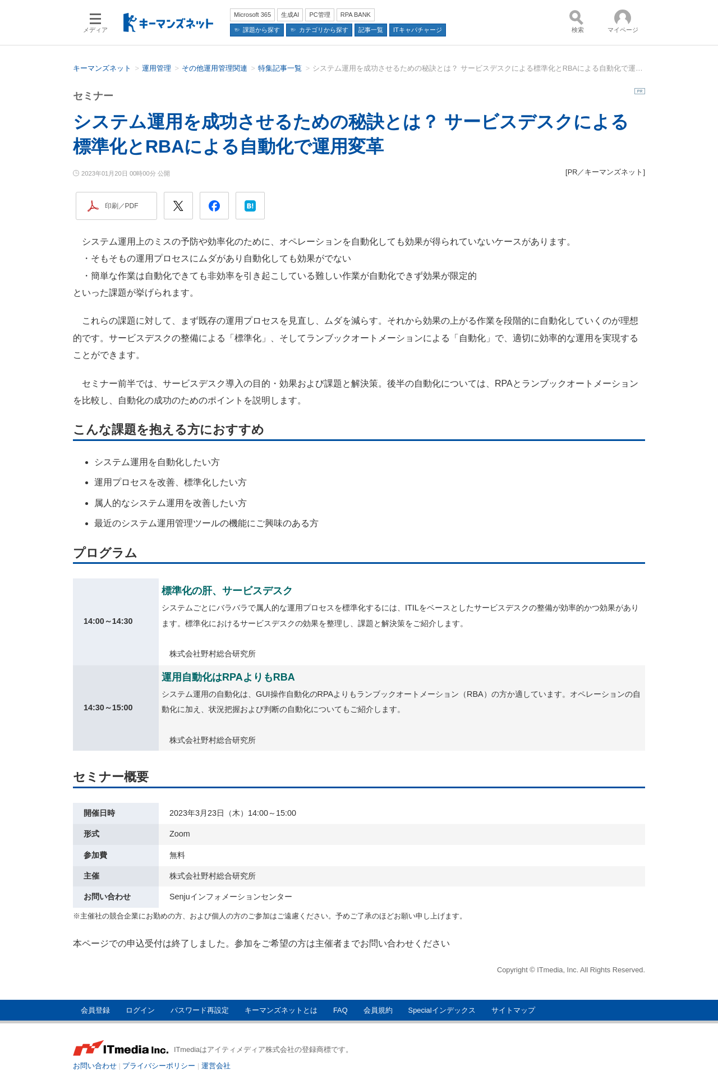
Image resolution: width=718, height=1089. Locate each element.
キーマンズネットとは (281, 1010)
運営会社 (216, 1066)
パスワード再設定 (200, 1010)
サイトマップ (513, 1010)
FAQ (340, 1010)
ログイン (140, 1010)
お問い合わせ (95, 1066)
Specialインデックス (442, 1010)
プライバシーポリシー (158, 1066)
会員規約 (378, 1010)
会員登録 (95, 1010)
